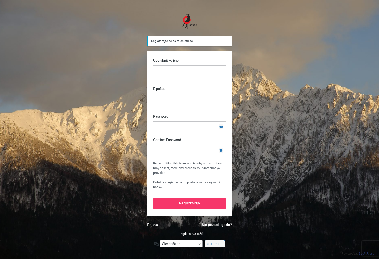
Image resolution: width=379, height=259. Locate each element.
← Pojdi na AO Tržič (190, 234)
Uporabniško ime (166, 60)
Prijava (152, 225)
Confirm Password (167, 140)
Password (160, 116)
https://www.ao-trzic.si (189, 20)
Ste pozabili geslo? (217, 225)
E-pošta (159, 89)
